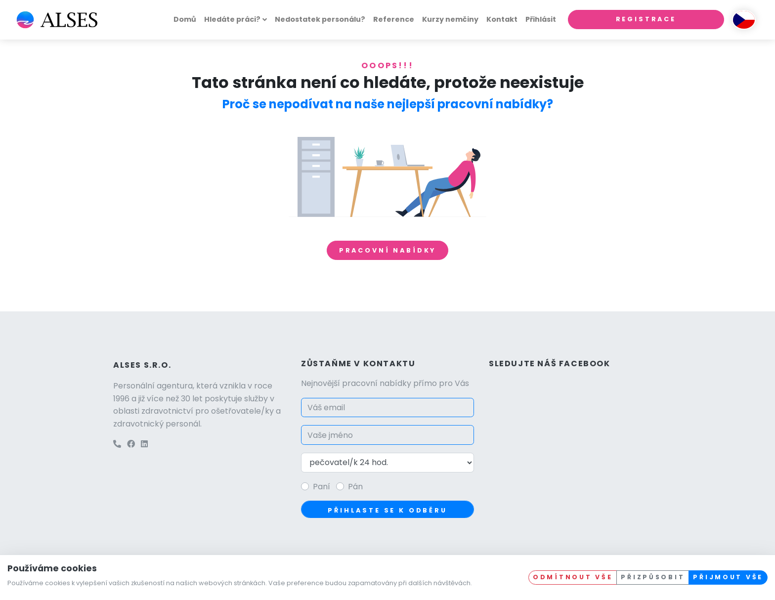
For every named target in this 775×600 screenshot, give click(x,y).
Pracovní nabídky (387, 250)
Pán (355, 486)
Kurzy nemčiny (450, 19)
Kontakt (501, 19)
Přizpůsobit (653, 577)
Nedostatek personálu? (320, 19)
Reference (393, 19)
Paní (321, 486)
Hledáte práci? (232, 19)
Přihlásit (540, 19)
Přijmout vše (728, 577)
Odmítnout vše (572, 577)
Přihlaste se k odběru (387, 510)
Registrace (646, 19)
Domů (184, 19)
